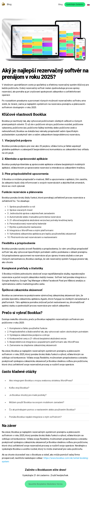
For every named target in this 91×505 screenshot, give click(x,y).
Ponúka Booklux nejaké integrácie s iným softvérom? (35, 417)
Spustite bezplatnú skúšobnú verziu (46, 485)
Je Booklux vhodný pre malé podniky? (27, 395)
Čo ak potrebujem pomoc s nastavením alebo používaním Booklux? (42, 410)
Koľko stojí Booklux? (19, 388)
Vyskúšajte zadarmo (74, 4)
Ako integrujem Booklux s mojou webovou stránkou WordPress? (41, 381)
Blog (6, 4)
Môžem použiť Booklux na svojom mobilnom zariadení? (36, 402)
